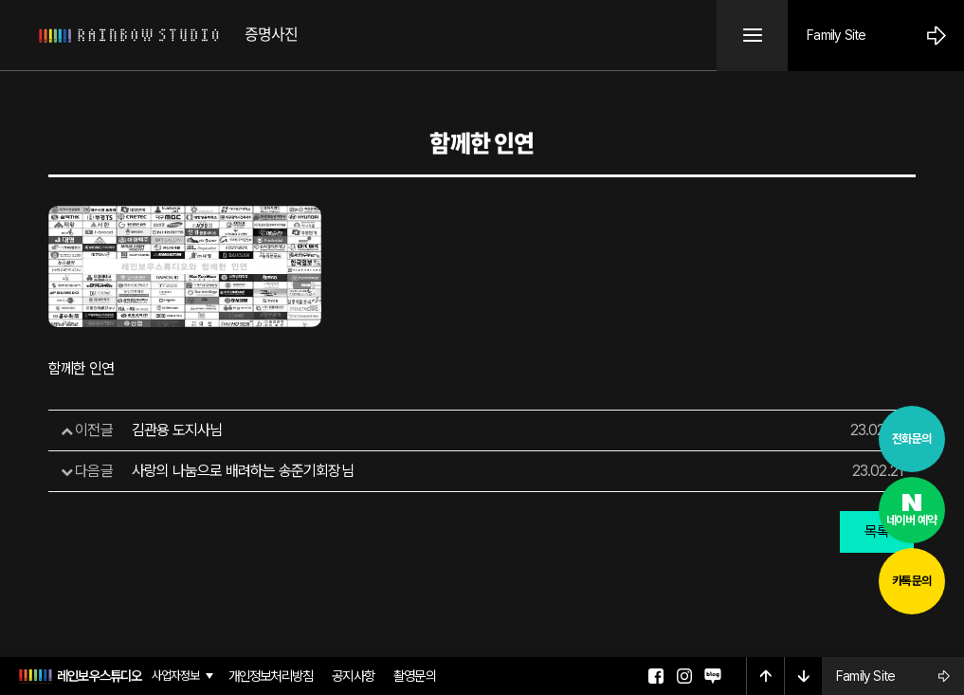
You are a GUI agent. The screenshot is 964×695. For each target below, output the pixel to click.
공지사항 (353, 676)
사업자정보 (176, 676)
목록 (876, 531)
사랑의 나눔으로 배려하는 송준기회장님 (243, 471)
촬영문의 (414, 676)
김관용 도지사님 (177, 430)
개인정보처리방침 (271, 676)
